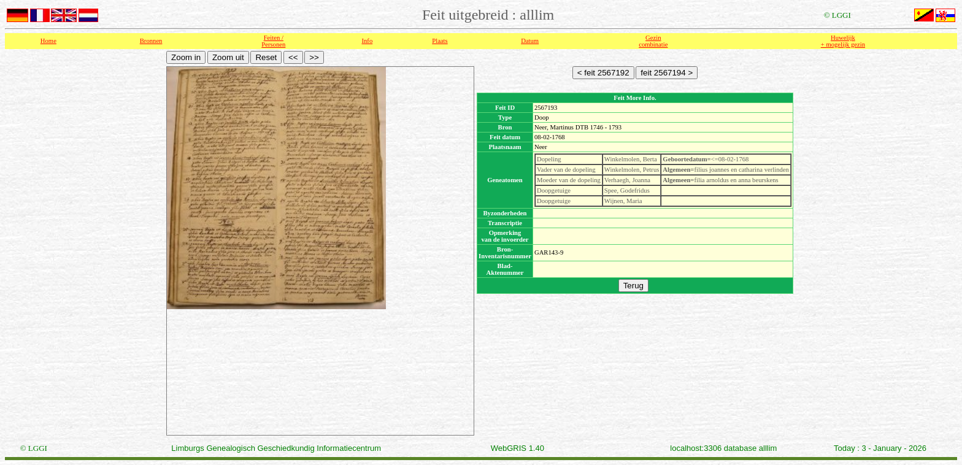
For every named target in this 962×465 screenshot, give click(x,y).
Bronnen (151, 40)
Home (48, 40)
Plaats (439, 40)
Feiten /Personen (273, 41)
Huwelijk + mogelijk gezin (843, 41)
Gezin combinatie (653, 41)
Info (366, 40)
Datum (530, 40)
